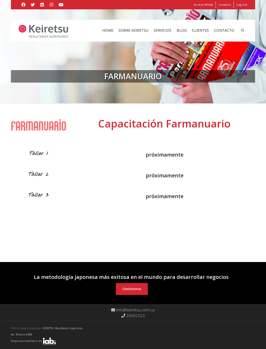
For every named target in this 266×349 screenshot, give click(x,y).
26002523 (133, 315)
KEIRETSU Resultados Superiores (62, 328)
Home (107, 30)
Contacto (224, 4)
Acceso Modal (203, 4)
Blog (182, 30)
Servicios (162, 30)
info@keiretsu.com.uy (133, 309)
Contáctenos (131, 289)
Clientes (200, 30)
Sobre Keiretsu (133, 30)
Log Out (241, 4)
